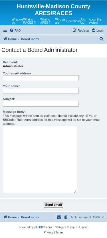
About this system (95, 21)
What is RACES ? (29, 21)
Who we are (60, 21)
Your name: (11, 86)
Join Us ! (82, 21)
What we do (17, 21)
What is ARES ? (45, 21)
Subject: (9, 99)
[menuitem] (15, 30)
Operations (73, 21)
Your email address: (18, 73)
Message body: (14, 111)
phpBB (39, 227)
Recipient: (10, 62)
